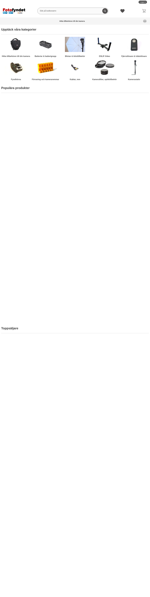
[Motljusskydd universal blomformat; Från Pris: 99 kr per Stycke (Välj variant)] (19, 247)
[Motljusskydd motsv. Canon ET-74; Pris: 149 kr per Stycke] (131, 191)
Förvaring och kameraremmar (103, 21)
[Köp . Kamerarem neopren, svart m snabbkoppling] (131, 331)
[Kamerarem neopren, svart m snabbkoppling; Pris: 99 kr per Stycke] (131, 303)
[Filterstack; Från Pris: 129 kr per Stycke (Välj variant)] (56, 360)
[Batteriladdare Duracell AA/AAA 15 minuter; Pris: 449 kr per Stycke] (94, 360)
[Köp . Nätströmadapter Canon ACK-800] (131, 459)
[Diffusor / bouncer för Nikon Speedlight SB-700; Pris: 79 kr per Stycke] (56, 303)
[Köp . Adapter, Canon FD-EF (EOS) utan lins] (56, 219)
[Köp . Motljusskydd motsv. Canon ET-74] (131, 219)
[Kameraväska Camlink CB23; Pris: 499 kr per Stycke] (131, 119)
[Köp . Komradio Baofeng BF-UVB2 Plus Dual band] (93, 147)
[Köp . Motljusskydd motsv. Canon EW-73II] (131, 275)
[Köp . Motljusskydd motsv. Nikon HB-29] (19, 331)
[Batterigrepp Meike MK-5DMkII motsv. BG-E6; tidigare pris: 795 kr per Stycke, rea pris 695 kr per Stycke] (94, 432)
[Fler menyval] (145, 21)
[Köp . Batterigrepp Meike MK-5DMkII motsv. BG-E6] (93, 459)
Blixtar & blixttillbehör (45, 21)
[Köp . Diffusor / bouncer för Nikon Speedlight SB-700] (56, 331)
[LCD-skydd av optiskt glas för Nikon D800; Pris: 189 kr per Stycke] (94, 191)
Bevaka (131, 147)
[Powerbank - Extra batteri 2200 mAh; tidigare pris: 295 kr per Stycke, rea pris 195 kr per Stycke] (19, 432)
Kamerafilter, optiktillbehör (132, 21)
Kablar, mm (120, 21)
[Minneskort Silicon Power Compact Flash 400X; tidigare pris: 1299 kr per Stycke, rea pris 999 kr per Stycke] (56, 432)
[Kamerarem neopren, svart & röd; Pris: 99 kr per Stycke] (94, 303)
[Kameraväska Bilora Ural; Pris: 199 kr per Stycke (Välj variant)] (56, 119)
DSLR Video (57, 21)
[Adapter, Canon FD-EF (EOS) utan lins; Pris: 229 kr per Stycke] (56, 191)
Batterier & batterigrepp (29, 21)
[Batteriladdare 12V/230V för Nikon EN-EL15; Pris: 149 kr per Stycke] (19, 191)
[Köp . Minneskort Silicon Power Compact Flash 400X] (56, 459)
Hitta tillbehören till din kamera (10, 21)
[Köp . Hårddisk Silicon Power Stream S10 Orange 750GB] (19, 147)
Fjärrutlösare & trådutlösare (71, 21)
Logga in (143, 2)
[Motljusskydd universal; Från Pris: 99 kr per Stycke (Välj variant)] (56, 247)
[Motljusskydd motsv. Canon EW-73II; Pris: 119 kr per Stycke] (131, 247)
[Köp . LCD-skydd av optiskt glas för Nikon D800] (93, 219)
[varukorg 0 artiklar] (145, 11)
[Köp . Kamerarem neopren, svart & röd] (93, 331)
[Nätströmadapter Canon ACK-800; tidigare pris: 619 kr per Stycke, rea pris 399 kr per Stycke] (131, 432)
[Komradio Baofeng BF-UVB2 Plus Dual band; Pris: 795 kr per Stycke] (94, 119)
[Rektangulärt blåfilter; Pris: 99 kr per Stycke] (94, 247)
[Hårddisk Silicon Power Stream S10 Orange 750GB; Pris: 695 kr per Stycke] (19, 119)
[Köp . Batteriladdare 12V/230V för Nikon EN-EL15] (19, 219)
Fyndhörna (88, 21)
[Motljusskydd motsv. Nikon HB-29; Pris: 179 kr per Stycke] (19, 303)
